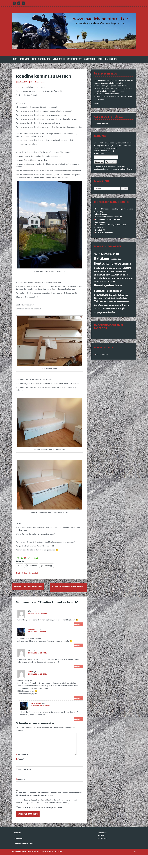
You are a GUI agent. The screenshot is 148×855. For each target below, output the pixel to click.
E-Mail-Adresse (25, 769)
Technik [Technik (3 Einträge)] (123, 298)
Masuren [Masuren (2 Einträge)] (106, 281)
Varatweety (33, 629)
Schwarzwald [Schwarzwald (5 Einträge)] (101, 294)
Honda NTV (100, 230)
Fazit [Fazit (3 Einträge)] (112, 275)
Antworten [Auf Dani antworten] (78, 698)
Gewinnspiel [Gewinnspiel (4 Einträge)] (124, 274)
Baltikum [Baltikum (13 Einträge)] (101, 258)
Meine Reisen (59, 59)
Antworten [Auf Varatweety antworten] (78, 645)
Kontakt (17, 833)
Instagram (102, 838)
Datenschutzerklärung (104, 151)
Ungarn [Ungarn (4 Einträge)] (125, 305)
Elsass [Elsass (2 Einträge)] (120, 268)
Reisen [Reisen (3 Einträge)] (112, 281)
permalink (34, 573)
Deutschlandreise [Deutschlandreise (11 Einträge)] (107, 263)
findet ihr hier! (102, 123)
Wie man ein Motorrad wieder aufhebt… (68, 587)
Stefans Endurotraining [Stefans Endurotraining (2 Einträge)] (111, 298)
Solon (49, 851)
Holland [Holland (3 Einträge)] (125, 278)
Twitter (101, 835)
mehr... (97, 103)
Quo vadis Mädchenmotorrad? (108, 217)
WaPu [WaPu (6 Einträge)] (111, 312)
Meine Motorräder (41, 59)
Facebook (102, 833)
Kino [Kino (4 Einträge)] (131, 278)
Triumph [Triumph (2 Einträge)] (111, 305)
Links (100, 59)
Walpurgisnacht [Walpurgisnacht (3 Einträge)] (101, 312)
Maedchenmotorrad (37, 82)
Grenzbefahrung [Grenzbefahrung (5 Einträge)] (103, 278)
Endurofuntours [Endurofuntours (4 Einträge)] (118, 271)
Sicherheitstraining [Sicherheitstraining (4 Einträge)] (118, 295)
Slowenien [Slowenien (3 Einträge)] (98, 298)
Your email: (99, 153)
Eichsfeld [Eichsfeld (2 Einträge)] (114, 268)
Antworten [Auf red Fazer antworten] (78, 666)
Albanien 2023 (101, 214)
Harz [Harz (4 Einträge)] (114, 278)
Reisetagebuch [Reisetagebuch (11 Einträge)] (105, 285)
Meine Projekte (74, 59)
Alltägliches (22, 573)
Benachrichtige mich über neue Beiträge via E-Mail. (40, 807)
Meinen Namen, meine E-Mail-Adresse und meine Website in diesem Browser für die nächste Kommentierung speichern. (48, 793)
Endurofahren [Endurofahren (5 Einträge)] (101, 271)
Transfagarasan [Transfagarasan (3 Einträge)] (101, 305)
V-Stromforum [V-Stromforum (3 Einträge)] (106, 308)
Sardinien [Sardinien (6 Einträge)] (116, 290)
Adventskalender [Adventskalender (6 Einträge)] (109, 253)
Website (21, 779)
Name (21, 759)
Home (14, 59)
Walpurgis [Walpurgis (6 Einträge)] (119, 308)
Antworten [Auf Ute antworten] (78, 624)
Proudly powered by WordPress (26, 851)
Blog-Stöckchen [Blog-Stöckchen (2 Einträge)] (115, 259)
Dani (30, 671)
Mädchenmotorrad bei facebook (109, 326)
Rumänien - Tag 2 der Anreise (107, 219)
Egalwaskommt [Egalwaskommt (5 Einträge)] (102, 267)
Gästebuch (89, 59)
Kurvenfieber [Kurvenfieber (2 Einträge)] (98, 281)
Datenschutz (111, 59)
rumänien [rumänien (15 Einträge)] (102, 290)
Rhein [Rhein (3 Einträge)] (119, 286)
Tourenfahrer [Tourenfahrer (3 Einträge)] (123, 301)
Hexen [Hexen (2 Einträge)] (119, 278)
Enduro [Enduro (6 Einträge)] (127, 268)
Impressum (100, 222)
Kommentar (24, 754)
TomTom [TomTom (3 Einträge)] (113, 301)
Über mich (24, 59)
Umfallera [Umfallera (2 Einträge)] (117, 305)
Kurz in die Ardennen (104, 232)
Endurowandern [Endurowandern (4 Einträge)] (102, 274)
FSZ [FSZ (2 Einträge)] (116, 275)
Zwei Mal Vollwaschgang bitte (28, 586)
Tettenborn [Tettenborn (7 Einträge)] (101, 301)
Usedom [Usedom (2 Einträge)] (97, 309)
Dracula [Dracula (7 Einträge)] (126, 263)
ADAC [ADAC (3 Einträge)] (96, 254)
